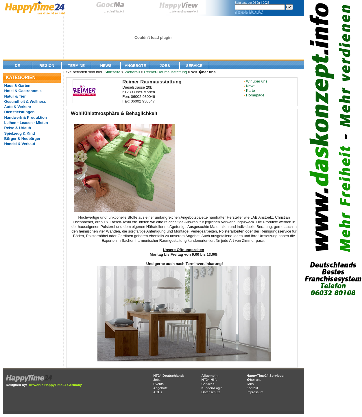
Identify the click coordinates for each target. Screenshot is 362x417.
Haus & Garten (16, 85)
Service (194, 65)
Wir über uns (256, 81)
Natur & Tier (14, 96)
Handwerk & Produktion (25, 117)
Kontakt (252, 388)
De (17, 65)
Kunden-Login (211, 388)
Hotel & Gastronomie (22, 91)
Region (46, 65)
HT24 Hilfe (209, 379)
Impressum (255, 392)
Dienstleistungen (18, 112)
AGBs (157, 392)
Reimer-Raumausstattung (165, 72)
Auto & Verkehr (17, 107)
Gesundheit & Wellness (24, 101)
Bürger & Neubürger (21, 138)
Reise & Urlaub (17, 128)
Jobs (165, 65)
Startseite (112, 72)
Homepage (255, 95)
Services (207, 384)
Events (158, 384)
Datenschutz (210, 392)
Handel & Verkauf (19, 144)
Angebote (135, 65)
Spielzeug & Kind (19, 133)
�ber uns (254, 379)
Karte (250, 90)
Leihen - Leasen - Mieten (25, 122)
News (106, 65)
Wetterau (132, 72)
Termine (76, 65)
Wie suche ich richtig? (249, 11)
